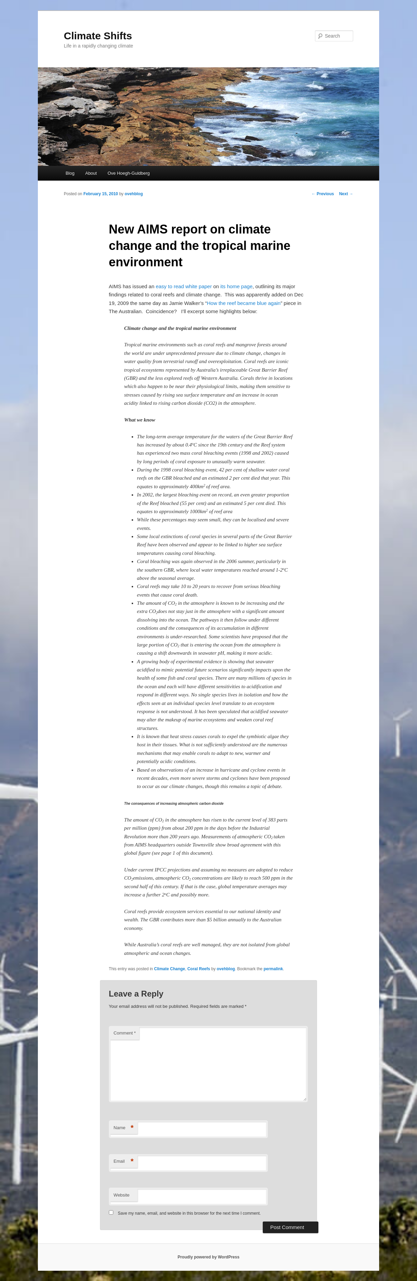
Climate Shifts (98, 35)
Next (346, 193)
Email (124, 1161)
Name (124, 1128)
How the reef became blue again (244, 303)
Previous (323, 193)
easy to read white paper (184, 286)
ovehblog (134, 193)
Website (122, 1195)
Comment (125, 1033)
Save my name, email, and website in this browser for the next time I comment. (189, 1213)
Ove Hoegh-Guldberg (128, 173)
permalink (273, 968)
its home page (236, 286)
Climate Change (169, 968)
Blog (70, 173)
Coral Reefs (198, 968)
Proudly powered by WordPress (208, 1257)
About (91, 173)
